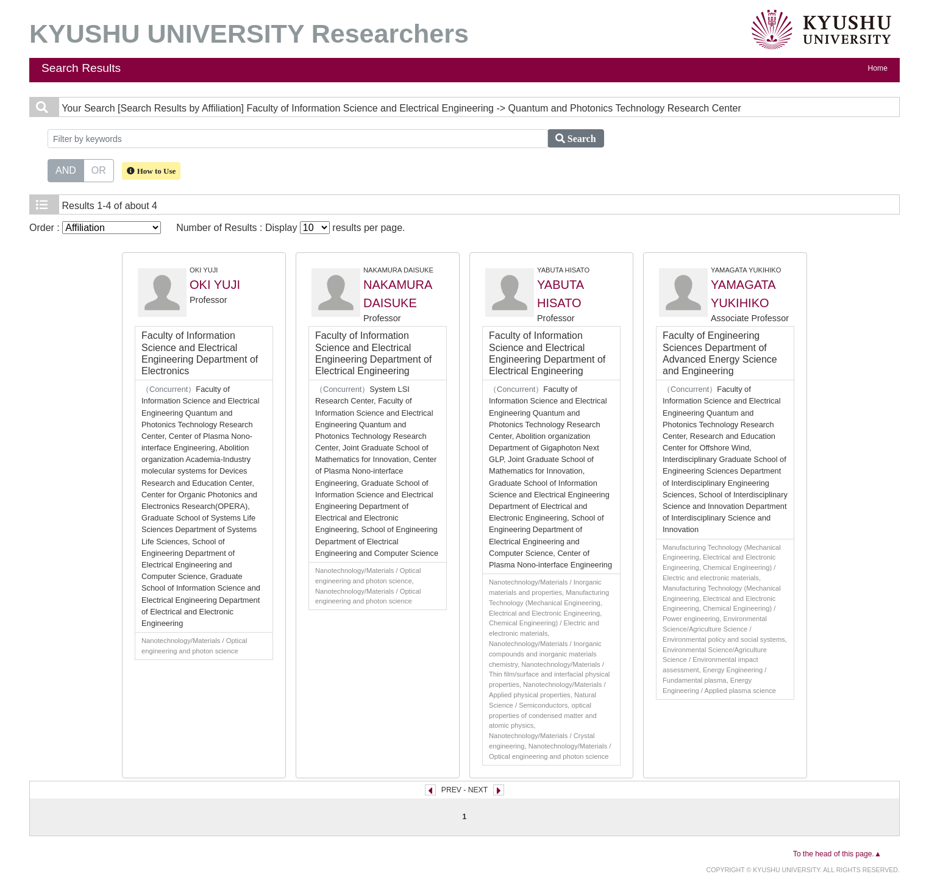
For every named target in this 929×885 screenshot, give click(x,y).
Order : (95, 227)
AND (65, 169)
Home (878, 68)
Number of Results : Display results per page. (290, 227)
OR (98, 169)
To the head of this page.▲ (837, 854)
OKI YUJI (215, 284)
